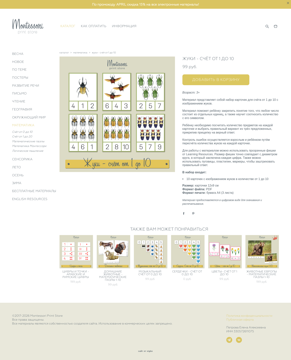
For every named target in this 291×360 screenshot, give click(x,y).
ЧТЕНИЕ (18, 101)
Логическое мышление (27, 150)
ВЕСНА (17, 54)
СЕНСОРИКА (22, 159)
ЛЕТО (16, 167)
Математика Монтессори (29, 146)
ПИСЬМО (19, 93)
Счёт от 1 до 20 (22, 136)
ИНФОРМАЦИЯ (124, 26)
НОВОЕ (18, 62)
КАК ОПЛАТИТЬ (93, 26)
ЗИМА (16, 183)
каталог (64, 52)
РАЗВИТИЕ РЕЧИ (25, 85)
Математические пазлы (28, 141)
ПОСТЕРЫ (20, 77)
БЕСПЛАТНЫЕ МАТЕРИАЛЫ (34, 191)
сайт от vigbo (145, 351)
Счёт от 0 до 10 (22, 132)
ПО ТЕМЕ (19, 69)
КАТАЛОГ (67, 26)
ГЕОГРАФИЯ (22, 109)
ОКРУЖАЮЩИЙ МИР (29, 117)
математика (80, 52)
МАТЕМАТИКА (23, 125)
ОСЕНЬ (18, 175)
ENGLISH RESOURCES (29, 199)
